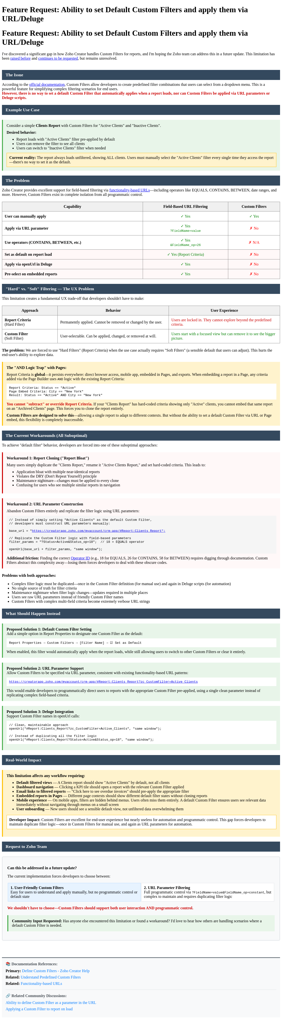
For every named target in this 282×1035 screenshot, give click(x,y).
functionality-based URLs (129, 190)
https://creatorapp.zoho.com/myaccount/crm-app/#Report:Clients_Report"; (98, 536)
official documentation (47, 84)
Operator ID (80, 567)
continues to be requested (58, 58)
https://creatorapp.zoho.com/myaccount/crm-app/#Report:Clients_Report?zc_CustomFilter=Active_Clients (103, 691)
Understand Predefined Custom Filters (51, 991)
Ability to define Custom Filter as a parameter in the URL (51, 1016)
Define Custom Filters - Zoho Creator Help (55, 984)
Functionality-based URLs (41, 997)
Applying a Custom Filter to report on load (39, 1023)
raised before (20, 58)
